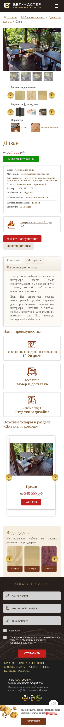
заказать (31, 502)
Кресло (31, 487)
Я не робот (15, 630)
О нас (20, 663)
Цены (40, 663)
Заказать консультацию (22, 239)
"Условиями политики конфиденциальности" (28, 641)
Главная (9, 663)
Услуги (30, 663)
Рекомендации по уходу (22, 267)
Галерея (32, 667)
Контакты (24, 671)
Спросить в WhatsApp (21, 158)
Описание (13, 260)
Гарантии (10, 671)
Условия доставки (18, 245)
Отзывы (44, 667)
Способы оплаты (14, 667)
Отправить (32, 653)
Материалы (34, 260)
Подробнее (51, 713)
